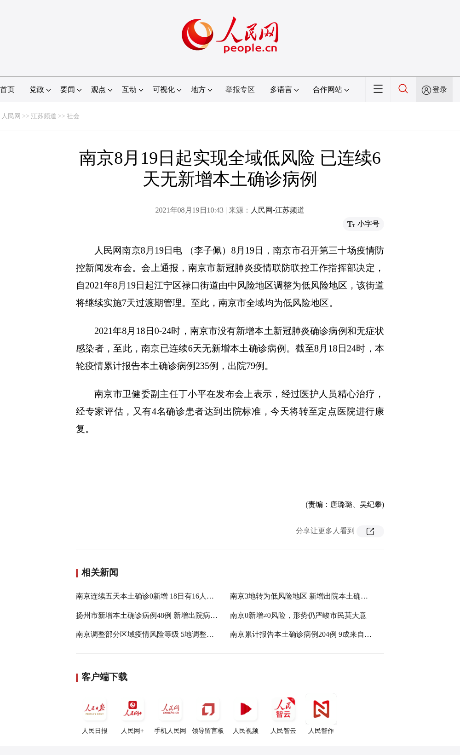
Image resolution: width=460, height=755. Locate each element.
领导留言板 (208, 713)
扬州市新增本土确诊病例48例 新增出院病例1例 (152, 615)
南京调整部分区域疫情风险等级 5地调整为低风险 (156, 634)
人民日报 (95, 713)
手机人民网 (170, 713)
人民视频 (246, 713)
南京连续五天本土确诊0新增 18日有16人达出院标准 (159, 596)
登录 (439, 89)
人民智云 (283, 713)
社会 (73, 116)
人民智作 (321, 713)
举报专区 (240, 89)
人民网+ (132, 713)
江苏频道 (44, 116)
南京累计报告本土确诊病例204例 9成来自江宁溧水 (312, 634)
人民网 (11, 116)
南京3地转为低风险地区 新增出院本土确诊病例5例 (312, 596)
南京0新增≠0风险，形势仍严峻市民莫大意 (298, 615)
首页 (7, 89)
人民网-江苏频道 (278, 210)
